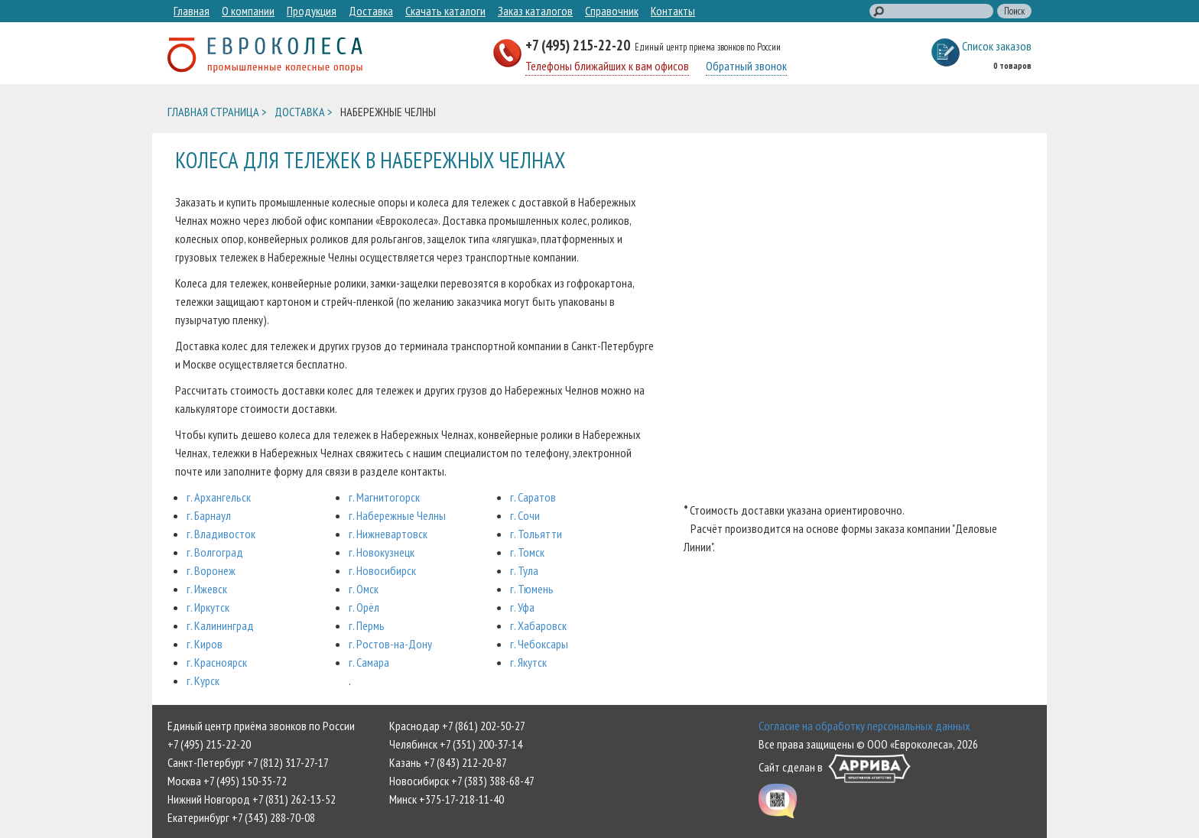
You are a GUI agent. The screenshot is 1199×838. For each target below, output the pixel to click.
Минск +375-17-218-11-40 (446, 799)
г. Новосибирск (382, 570)
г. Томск (527, 552)
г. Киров (205, 643)
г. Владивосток (221, 533)
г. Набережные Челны (397, 515)
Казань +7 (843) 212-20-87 (448, 762)
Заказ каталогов (535, 10)
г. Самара (369, 662)
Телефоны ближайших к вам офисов (607, 65)
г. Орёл (364, 607)
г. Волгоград (215, 552)
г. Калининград (220, 625)
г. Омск (364, 588)
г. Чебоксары (539, 643)
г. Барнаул (209, 515)
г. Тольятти (536, 533)
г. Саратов (533, 497)
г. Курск (203, 680)
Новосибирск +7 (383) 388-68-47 (462, 780)
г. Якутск (528, 662)
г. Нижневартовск (388, 533)
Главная (192, 10)
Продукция (311, 10)
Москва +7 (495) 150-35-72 (227, 780)
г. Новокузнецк (381, 552)
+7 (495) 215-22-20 (579, 44)
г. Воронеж (211, 570)
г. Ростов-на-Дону (390, 643)
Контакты (673, 10)
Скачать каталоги (445, 10)
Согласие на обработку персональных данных (864, 725)
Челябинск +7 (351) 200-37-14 (455, 744)
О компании (248, 10)
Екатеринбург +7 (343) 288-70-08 (241, 817)
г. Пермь (367, 625)
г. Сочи (525, 515)
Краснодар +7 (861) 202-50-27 (457, 725)
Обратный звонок (746, 65)
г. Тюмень (532, 588)
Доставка (371, 10)
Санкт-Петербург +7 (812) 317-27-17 (248, 762)
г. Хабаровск (538, 625)
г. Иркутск (208, 607)
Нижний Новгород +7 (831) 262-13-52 (251, 799)
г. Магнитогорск (384, 497)
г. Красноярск (217, 662)
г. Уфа (522, 607)
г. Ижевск (207, 588)
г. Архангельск (219, 497)
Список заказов (997, 46)
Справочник (611, 10)
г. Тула (524, 570)
